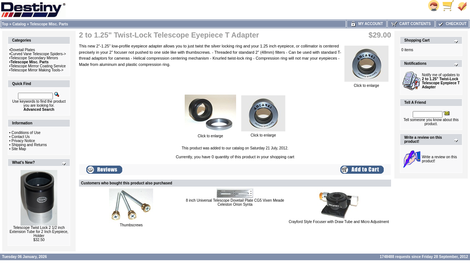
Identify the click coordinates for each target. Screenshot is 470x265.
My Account (366, 24)
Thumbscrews (131, 225)
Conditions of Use (25, 133)
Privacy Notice (23, 141)
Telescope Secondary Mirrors (34, 58)
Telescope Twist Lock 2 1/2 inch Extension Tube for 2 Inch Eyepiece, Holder (39, 232)
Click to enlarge (366, 84)
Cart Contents (411, 24)
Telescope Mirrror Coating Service (38, 66)
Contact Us (20, 137)
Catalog (19, 24)
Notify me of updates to (441, 81)
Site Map (18, 149)
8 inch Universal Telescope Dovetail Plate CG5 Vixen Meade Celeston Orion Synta (235, 202)
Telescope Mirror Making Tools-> (37, 70)
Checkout (452, 24)
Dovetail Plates (23, 50)
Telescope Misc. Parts (49, 24)
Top (5, 24)
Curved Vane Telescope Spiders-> (38, 54)
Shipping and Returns (29, 145)
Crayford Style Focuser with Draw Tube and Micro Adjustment (339, 222)
